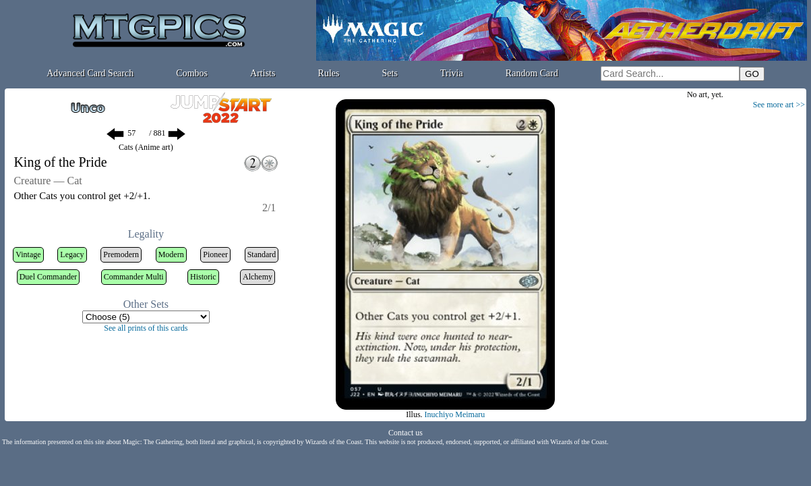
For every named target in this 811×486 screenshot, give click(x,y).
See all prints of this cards (145, 328)
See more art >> (779, 104)
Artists (262, 73)
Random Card (532, 73)
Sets (390, 73)
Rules (329, 73)
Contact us (405, 432)
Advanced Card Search (90, 73)
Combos (192, 73)
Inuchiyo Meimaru (455, 414)
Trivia (451, 73)
